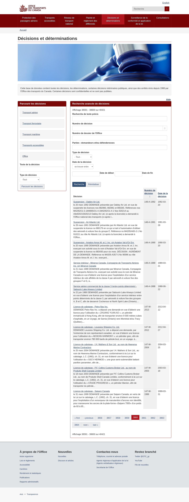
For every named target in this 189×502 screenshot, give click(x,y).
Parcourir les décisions (32, 186)
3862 (153, 418)
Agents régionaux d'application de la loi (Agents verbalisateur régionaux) (112, 462)
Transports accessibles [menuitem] (49, 19)
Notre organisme (26, 456)
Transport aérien (30, 112)
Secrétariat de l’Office (105, 467)
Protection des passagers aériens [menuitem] (29, 19)
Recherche (79, 184)
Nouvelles (62, 456)
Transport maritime (31, 134)
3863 (162, 418)
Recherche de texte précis (85, 114)
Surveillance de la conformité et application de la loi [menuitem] (139, 21)
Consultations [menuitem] (162, 18)
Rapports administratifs (29, 482)
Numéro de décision (82, 124)
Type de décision (80, 152)
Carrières (23, 469)
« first (77, 418)
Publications (25, 477)
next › (86, 425)
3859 (127, 418)
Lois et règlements (27, 461)
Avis (21, 494)
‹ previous (88, 418)
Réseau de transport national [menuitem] (69, 21)
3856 (100, 418)
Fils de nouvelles (142, 465)
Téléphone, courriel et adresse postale (112, 456)
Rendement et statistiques (30, 473)
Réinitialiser (93, 184)
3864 (76, 425)
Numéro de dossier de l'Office (87, 133)
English (165, 3)
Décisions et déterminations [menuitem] (113, 19)
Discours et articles (66, 461)
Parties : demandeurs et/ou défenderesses (93, 143)
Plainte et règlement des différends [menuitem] (90, 21)
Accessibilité (25, 465)
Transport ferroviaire (31, 123)
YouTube (138, 461)
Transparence (32, 494)
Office (25, 156)
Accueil (23, 30)
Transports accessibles (33, 145)
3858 (118, 418)
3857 (109, 418)
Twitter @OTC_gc (142, 456)
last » (95, 425)
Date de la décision (81, 162)
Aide (168, 99)
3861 (143, 418)
